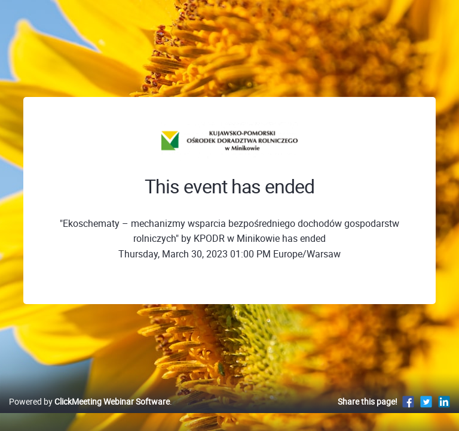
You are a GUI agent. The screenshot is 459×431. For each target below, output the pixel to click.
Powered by (89, 401)
